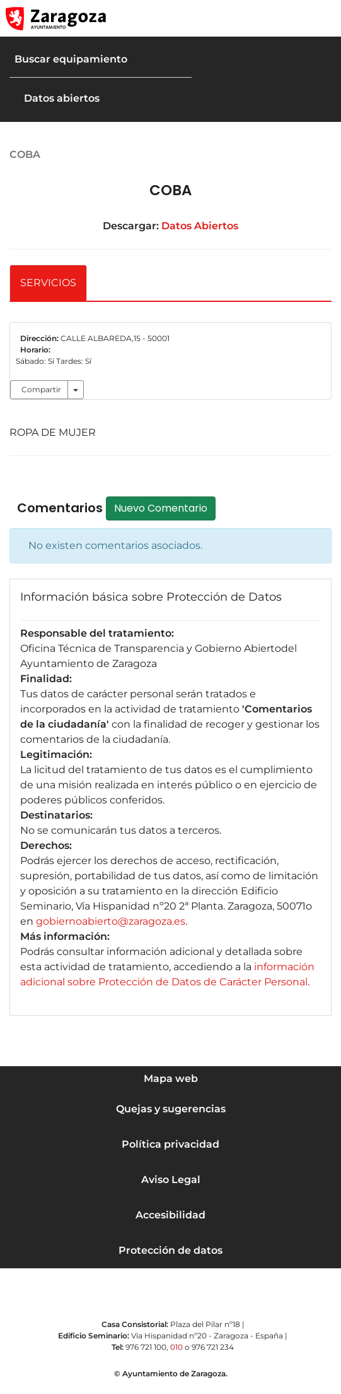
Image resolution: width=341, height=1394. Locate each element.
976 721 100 (145, 1347)
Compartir (41, 389)
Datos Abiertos (199, 226)
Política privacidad (170, 1144)
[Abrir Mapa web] (322, 18)
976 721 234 (213, 1347)
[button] (271, 18)
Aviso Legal (170, 1180)
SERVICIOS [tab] (48, 283)
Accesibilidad (170, 1215)
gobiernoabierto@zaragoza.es (110, 921)
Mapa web (171, 1079)
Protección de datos (170, 1250)
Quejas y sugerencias (171, 1109)
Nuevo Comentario (169, 508)
